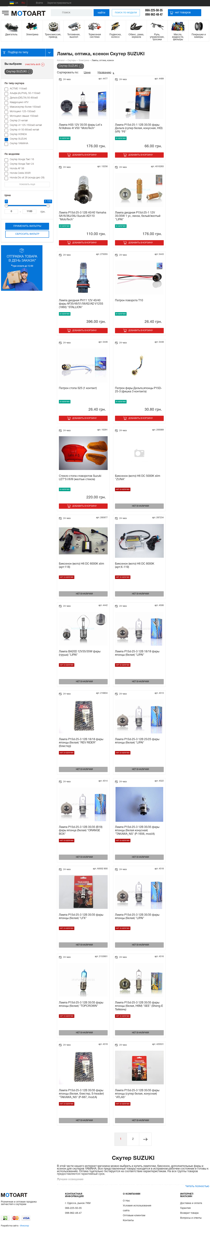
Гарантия (185, 1208)
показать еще (27, 184)
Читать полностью (197, 1186)
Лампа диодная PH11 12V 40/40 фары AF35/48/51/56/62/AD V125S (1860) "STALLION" (81, 303)
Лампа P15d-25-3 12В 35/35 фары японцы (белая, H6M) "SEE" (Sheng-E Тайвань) (139, 1006)
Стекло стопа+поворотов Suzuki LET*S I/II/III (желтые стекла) (80, 478)
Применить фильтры (27, 226)
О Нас (126, 1201)
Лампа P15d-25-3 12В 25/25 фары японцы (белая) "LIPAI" (137, 741)
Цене (87, 72)
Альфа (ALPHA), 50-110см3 (25, 93)
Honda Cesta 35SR (20, 173)
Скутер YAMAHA (19, 143)
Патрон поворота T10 (129, 300)
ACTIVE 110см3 (18, 89)
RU (23, 3)
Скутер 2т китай (19, 121)
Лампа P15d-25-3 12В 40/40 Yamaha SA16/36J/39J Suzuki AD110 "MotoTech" (82, 216)
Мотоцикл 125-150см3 (22, 111)
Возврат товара (189, 1213)
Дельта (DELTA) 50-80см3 (24, 98)
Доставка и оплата (191, 1203)
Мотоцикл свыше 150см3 (24, 116)
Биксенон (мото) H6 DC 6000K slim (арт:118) (81, 565)
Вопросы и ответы (191, 1218)
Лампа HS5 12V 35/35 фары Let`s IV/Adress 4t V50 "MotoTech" (80, 127)
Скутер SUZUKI (18, 139)
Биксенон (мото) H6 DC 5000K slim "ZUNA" (137, 478)
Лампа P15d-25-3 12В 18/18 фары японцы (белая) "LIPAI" (137, 653)
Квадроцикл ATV (19, 102)
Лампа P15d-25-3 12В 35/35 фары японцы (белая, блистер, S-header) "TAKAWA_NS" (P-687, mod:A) (81, 1093)
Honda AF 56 (17, 168)
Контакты (128, 1220)
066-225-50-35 (153, 10)
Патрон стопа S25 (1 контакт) (78, 388)
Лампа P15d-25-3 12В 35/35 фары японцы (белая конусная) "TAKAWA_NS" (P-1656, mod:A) (137, 830)
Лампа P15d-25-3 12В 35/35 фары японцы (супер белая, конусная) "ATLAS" (137, 1093)
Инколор (24, 1226)
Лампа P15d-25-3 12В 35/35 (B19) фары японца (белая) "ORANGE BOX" (80, 830)
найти (101, 12)
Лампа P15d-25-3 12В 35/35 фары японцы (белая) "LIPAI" (137, 917)
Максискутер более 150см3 (25, 107)
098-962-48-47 (154, 14)
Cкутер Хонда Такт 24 (22, 164)
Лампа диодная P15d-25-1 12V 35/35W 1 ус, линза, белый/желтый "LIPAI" (137, 216)
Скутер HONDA (18, 134)
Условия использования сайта (137, 1208)
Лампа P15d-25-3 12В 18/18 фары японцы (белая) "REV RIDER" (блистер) (81, 742)
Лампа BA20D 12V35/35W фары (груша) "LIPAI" (79, 653)
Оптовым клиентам (134, 1215)
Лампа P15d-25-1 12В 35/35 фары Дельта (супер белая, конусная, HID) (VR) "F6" (138, 128)
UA (14, 3)
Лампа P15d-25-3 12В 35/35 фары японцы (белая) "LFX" (81, 917)
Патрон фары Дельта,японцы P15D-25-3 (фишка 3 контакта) (138, 390)
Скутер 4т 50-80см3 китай (24, 130)
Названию (104, 72)
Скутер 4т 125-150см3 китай (26, 125)
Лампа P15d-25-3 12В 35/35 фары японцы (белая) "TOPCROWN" (81, 1004)
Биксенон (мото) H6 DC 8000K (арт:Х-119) (134, 565)
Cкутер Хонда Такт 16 (23, 159)
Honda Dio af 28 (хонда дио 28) (27, 178)
